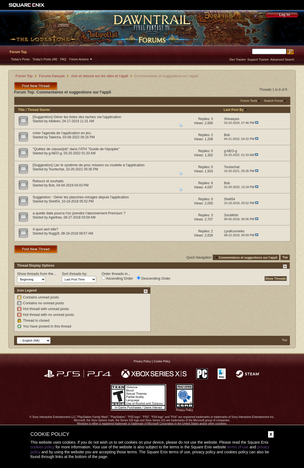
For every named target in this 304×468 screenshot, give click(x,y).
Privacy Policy (142, 361)
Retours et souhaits (48, 181)
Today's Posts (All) (45, 59)
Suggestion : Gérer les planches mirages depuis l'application (81, 197)
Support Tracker (258, 59)
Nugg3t (54, 233)
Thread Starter (38, 110)
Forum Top (18, 52)
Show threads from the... (36, 274)
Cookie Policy (162, 361)
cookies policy (42, 447)
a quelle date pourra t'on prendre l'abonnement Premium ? (79, 213)
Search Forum (273, 100)
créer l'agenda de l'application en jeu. (62, 133)
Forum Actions (79, 59)
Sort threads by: (74, 274)
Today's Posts (20, 59)
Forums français (52, 76)
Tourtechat (56, 169)
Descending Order (154, 278)
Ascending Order (117, 278)
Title (21, 110)
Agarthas (55, 217)
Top (285, 257)
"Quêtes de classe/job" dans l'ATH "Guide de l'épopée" (76, 149)
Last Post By (235, 110)
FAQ (63, 59)
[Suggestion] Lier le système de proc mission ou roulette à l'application (89, 165)
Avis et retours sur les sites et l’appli (99, 76)
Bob (51, 185)
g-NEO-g (55, 153)
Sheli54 (54, 201)
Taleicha (55, 137)
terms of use (237, 447)
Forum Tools (249, 100)
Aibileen (54, 121)
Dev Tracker (238, 59)
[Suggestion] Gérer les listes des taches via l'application (77, 117)
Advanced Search (282, 59)
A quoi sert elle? (45, 229)
